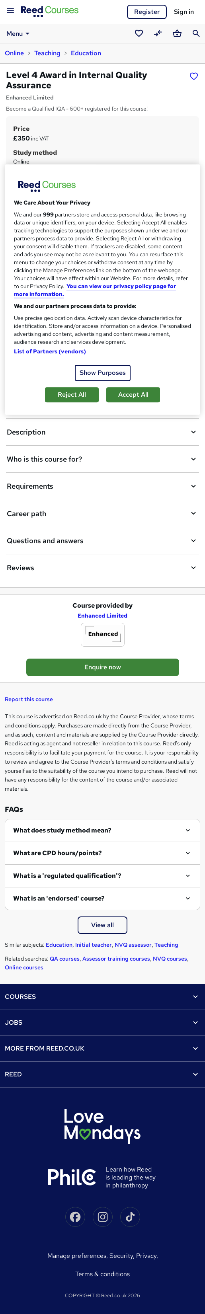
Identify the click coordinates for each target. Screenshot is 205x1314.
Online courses (24, 967)
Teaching (47, 53)
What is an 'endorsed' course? (59, 898)
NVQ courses (170, 958)
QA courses (65, 958)
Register (147, 12)
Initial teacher (93, 944)
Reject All (72, 395)
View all (102, 925)
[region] (102, 290)
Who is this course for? (102, 459)
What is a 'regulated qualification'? (67, 875)
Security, (122, 1256)
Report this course (29, 699)
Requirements (102, 486)
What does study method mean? (62, 830)
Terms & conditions (102, 1274)
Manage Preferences (76, 1256)
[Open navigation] (10, 11)
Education (86, 53)
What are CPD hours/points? (57, 853)
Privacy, (147, 1256)
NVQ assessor (133, 944)
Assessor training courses (116, 958)
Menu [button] (19, 33)
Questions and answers (102, 541)
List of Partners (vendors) (50, 351)
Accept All (133, 395)
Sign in (184, 12)
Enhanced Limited (102, 615)
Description (102, 432)
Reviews (102, 568)
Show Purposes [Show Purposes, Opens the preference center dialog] (103, 373)
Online (14, 53)
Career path (102, 513)
